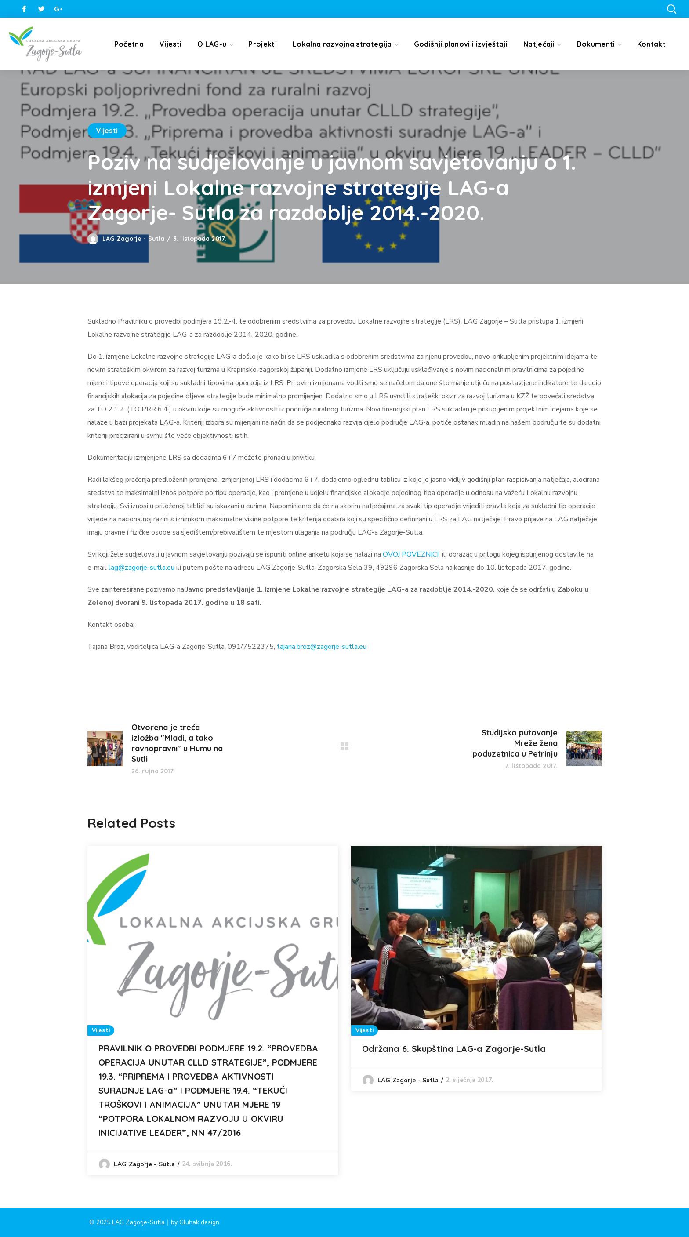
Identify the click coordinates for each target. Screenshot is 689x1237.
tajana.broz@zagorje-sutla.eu (321, 646)
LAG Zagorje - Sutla (133, 239)
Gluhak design (199, 1222)
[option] (212, 1010)
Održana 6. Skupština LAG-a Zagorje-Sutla (454, 1048)
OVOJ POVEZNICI (411, 554)
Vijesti (107, 130)
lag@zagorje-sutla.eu (141, 567)
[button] (671, 8)
